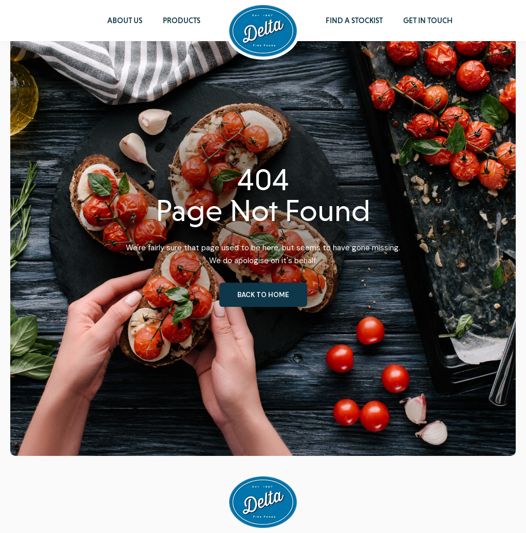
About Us (124, 20)
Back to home (263, 294)
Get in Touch (428, 20)
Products (181, 20)
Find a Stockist (354, 20)
